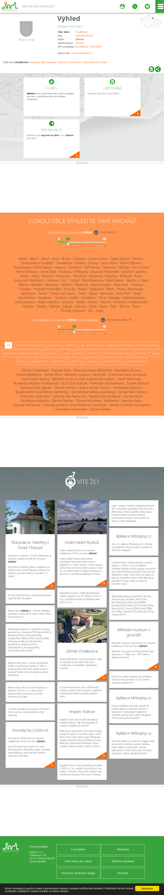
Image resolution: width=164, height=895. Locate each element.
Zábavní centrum (113, 361)
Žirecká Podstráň (73, 311)
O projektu (78, 849)
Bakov (23, 258)
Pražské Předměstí (47, 289)
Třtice (102, 297)
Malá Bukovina (48, 62)
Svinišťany (88, 297)
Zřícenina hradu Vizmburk (127, 374)
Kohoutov (63, 276)
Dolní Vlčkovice (130, 263)
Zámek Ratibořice (28, 374)
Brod (55, 258)
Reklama (123, 849)
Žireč (135, 306)
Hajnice (60, 267)
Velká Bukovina (91, 62)
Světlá (74, 297)
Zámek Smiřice (65, 387)
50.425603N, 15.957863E (88, 46)
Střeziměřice (75, 62)
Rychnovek (135, 289)
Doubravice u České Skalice (33, 267)
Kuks (138, 276)
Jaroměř (79, 42)
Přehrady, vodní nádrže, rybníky (140, 345)
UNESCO (70, 345)
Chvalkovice (81, 31)
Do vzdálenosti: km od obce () (65, 320)
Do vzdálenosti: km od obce (70, 232)
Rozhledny (50, 353)
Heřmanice (92, 267)
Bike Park (59, 361)
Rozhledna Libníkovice (71, 409)
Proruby (69, 289)
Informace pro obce (78, 861)
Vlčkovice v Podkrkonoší (130, 302)
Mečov (23, 284)
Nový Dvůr (121, 284)
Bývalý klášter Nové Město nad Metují (42, 392)
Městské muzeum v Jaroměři (85, 374)
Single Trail (76, 361)
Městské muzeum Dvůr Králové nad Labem (83, 379)
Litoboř (75, 280)
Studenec (45, 297)
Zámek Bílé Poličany (132, 392)
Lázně (22, 361)
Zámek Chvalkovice (35, 370)
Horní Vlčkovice (27, 271)
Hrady (65, 353)
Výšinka (54, 306)
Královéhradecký (84, 35)
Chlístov (137, 258)
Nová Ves (81, 284)
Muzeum (93, 361)
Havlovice (75, 267)
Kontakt (122, 873)
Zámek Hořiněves (88, 400)
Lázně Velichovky (129, 379)
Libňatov (52, 280)
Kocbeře (48, 276)
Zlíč (90, 311)
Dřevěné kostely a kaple (117, 353)
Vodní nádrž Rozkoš (35, 379)
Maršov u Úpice (137, 280)
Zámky (78, 353)
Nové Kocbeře (101, 284)
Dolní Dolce (109, 263)
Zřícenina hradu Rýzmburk (93, 370)
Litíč (64, 280)
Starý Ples (123, 293)
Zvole (99, 311)
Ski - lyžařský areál (91, 345)
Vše (8, 345)
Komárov (79, 276)
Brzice (66, 258)
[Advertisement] (82, 188)
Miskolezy (62, 62)
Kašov (24, 276)
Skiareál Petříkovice (27, 405)
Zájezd (67, 306)
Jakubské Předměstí (104, 271)
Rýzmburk (28, 293)
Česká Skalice (119, 258)
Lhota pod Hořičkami (29, 280)
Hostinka (65, 271)
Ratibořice (97, 289)
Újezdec (114, 297)
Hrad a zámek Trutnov (94, 387)
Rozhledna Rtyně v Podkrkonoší (36, 383)
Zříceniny (93, 353)
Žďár (113, 306)
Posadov (25, 289)
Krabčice (111, 276)
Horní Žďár (48, 271)
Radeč (82, 289)
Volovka (28, 306)
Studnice (61, 297)
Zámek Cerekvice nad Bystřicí (130, 405)
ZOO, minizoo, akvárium (29, 345)
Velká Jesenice (25, 302)
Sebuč (42, 293)
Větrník (105, 302)
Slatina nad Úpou (62, 293)
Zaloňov (80, 306)
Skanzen (112, 345)
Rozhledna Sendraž (35, 400)
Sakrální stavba (136, 361)
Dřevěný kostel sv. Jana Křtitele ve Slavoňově (75, 405)
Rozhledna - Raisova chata (122, 400)
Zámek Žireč (53, 374)
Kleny (35, 276)
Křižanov (126, 276)
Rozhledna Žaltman (127, 387)
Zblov (93, 306)
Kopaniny (34, 62)
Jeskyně (156, 353)
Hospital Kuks (61, 370)
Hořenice (109, 267)
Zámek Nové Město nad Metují (93, 392)
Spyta (93, 293)
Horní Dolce (140, 267)
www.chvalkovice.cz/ (81, 53)
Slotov (82, 293)
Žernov (124, 306)
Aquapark (54, 345)
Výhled (68, 18)
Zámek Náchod (137, 383)
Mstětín (67, 284)
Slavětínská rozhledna (104, 396)
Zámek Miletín (100, 409)
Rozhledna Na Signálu (36, 387)
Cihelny (80, 263)
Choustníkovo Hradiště (37, 263)
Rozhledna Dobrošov (35, 396)
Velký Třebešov (48, 302)
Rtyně (121, 289)
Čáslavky (79, 258)
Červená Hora (98, 258)
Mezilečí (37, 284)
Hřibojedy (81, 271)
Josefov (141, 271)
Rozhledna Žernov (128, 370)
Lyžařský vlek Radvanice (69, 396)
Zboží (103, 306)
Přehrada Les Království (107, 383)
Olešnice (137, 284)
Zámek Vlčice (132, 396)
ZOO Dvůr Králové (74, 383)
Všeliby (41, 306)
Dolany (93, 263)
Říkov (110, 289)
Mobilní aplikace (123, 861)
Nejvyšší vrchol (39, 361)
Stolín (137, 293)
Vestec (81, 302)
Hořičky (123, 267)
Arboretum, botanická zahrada (21, 353)
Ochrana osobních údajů (78, 873)
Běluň (34, 258)
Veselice (67, 302)
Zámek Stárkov (62, 400)
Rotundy (141, 353)
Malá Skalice (115, 280)
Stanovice (106, 293)
